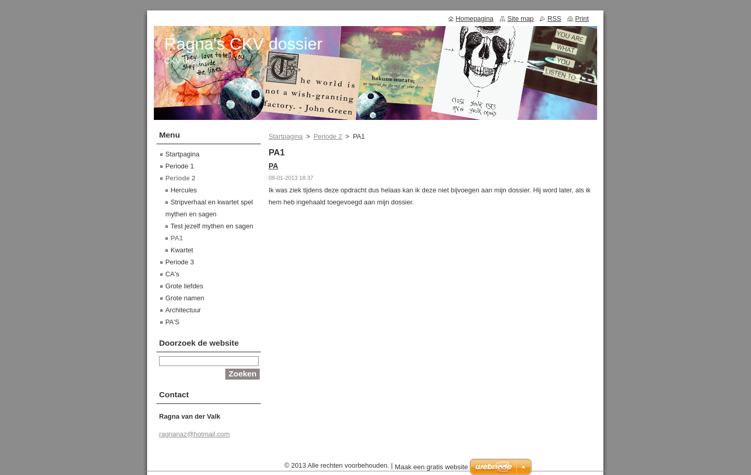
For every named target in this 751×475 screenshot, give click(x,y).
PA (273, 166)
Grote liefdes (184, 286)
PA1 (177, 238)
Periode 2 (327, 136)
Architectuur (183, 310)
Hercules (184, 190)
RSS (554, 18)
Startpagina (285, 136)
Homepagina (475, 18)
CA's (172, 274)
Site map (520, 18)
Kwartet (182, 250)
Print (582, 18)
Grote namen (184, 298)
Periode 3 (179, 262)
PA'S (172, 322)
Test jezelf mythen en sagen (212, 226)
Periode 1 (179, 166)
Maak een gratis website (431, 469)
